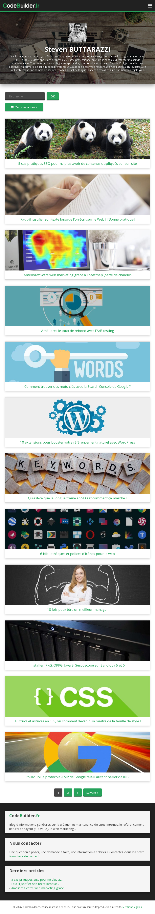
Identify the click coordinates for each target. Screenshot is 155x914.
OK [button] (53, 96)
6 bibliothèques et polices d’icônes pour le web (77, 553)
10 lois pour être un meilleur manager (77, 609)
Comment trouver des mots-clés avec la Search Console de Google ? (77, 386)
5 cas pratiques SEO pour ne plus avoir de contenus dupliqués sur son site (77, 163)
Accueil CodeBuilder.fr (21, 5)
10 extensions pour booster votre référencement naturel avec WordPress (77, 442)
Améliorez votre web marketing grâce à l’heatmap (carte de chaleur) (78, 275)
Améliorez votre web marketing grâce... (38, 888)
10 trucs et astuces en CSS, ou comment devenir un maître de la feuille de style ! (78, 721)
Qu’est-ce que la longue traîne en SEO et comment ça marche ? (77, 498)
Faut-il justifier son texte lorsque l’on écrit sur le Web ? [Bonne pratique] (77, 219)
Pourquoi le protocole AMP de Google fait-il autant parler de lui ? (78, 777)
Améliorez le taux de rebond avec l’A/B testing (77, 330)
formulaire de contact (24, 856)
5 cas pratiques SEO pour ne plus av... (37, 879)
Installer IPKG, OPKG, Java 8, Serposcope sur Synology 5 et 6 (77, 665)
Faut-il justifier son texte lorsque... (35, 884)
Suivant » (92, 792)
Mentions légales (132, 907)
